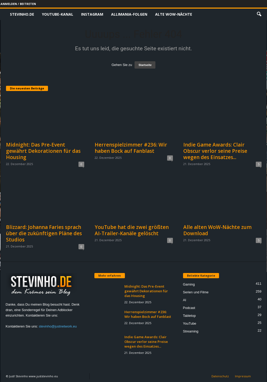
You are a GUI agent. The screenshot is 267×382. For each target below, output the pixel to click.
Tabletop (189, 316)
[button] (259, 14)
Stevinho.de (22, 14)
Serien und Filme (196, 292)
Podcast (189, 308)
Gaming (189, 284)
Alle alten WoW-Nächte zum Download (217, 230)
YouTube (189, 323)
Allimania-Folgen (129, 14)
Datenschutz (220, 376)
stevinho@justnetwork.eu (58, 326)
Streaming (190, 331)
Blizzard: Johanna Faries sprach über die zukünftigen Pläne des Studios (44, 233)
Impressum (243, 376)
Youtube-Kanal (57, 14)
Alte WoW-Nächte (173, 14)
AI (184, 300)
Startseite (144, 64)
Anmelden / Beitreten (18, 4)
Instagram (92, 14)
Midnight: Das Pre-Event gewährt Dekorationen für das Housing (43, 151)
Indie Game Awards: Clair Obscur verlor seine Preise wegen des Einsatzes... (215, 151)
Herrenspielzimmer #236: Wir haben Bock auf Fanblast (131, 147)
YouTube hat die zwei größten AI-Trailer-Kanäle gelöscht (132, 230)
